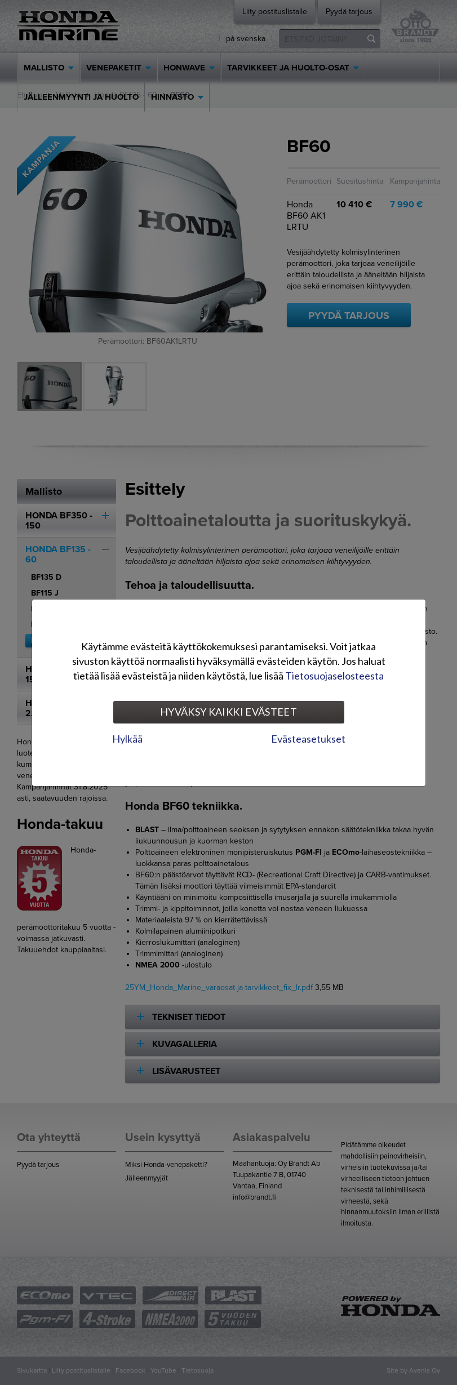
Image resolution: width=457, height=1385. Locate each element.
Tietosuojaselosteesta (334, 675)
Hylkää (127, 739)
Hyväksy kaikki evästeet (228, 711)
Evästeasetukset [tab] (308, 739)
